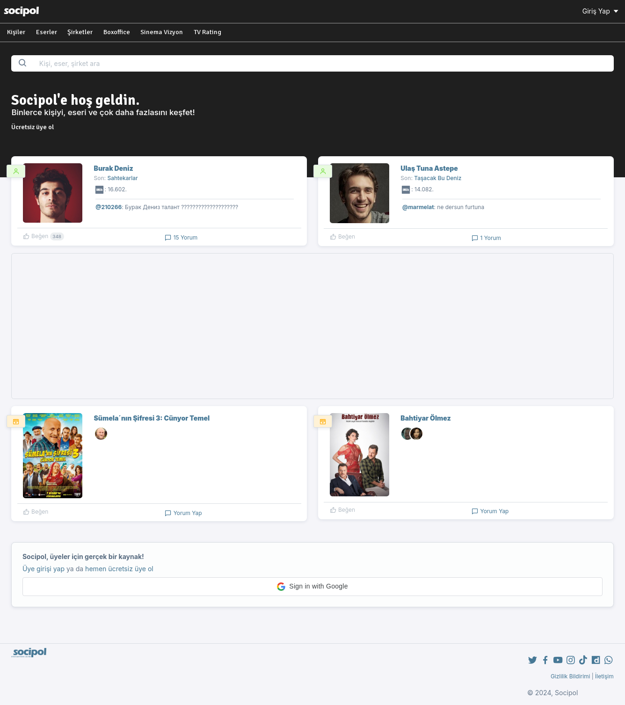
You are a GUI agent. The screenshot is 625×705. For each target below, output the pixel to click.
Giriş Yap (601, 11)
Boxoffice (116, 32)
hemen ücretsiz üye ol (119, 569)
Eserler (46, 32)
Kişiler (16, 32)
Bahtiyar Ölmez (425, 418)
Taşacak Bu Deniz (437, 178)
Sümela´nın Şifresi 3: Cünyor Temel (152, 418)
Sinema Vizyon (161, 32)
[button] (312, 586)
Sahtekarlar (122, 178)
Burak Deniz (113, 168)
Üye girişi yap (43, 569)
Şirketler (80, 32)
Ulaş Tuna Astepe (429, 168)
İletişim (604, 676)
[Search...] (323, 63)
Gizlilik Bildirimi (570, 676)
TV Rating (207, 32)
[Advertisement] (312, 326)
